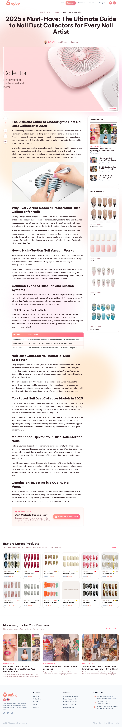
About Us (36, 696)
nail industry (30, 382)
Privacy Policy (97, 723)
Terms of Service (108, 723)
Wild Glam (86, 602)
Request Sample (68, 707)
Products (56, 12)
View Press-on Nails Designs (66, 517)
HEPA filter (56, 258)
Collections (81, 3)
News (48, 12)
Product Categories (69, 704)
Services (92, 3)
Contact (36, 707)
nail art (35, 131)
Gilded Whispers (108, 574)
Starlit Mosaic (9, 574)
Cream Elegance (69, 574)
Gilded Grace (48, 574)
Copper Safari (107, 602)
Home (62, 3)
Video (35, 704)
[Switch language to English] (8, 699)
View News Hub (112, 629)
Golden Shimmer (69, 602)
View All (115, 547)
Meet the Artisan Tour (70, 702)
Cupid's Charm (88, 574)
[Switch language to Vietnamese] (4, 699)
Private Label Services (70, 699)
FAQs (117, 723)
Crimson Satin (29, 574)
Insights (103, 3)
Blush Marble (8, 602)
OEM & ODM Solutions (70, 696)
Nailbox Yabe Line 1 (30, 602)
